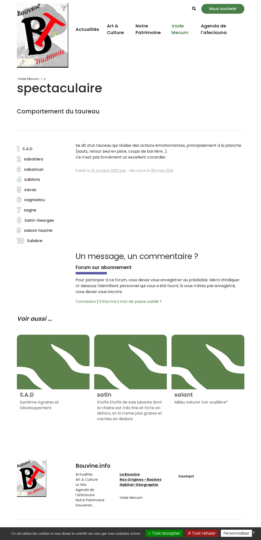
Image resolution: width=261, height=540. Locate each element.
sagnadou (31, 201)
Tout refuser (202, 533)
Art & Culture (115, 29)
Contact (186, 476)
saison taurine (34, 231)
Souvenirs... (85, 505)
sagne (26, 211)
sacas (26, 191)
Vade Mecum (179, 29)
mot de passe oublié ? (141, 301)
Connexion (86, 301)
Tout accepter (164, 533)
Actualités (87, 29)
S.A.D (24, 150)
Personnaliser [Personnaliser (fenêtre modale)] (236, 533)
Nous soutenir (223, 9)
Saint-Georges (35, 221)
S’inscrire (107, 301)
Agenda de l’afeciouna (214, 29)
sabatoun (30, 170)
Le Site (81, 484)
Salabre (29, 242)
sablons (28, 180)
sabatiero (30, 160)
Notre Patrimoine (148, 29)
